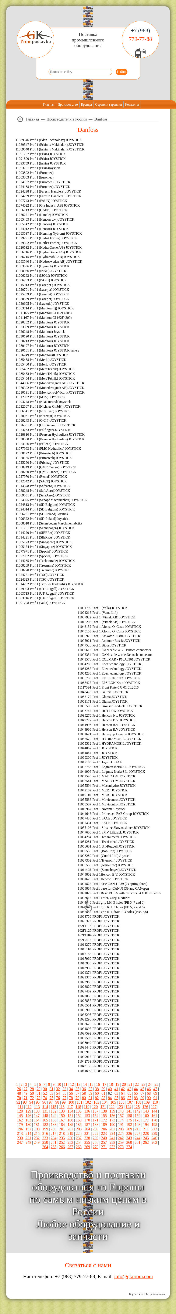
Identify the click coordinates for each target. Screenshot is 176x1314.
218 (62, 1133)
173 (112, 1120)
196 (20, 1129)
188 (95, 1125)
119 (86, 1107)
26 (19, 1089)
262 (146, 1142)
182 (45, 1125)
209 (129, 1129)
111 (20, 1107)
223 (104, 1133)
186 (79, 1125)
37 (90, 1089)
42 (123, 1089)
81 (90, 1098)
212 (154, 1129)
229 (154, 1133)
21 (130, 1084)
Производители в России (67, 119)
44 (136, 1089)
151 (70, 1116)
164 (37, 1120)
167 (62, 1120)
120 (95, 1107)
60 (97, 1093)
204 (87, 1129)
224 (112, 1133)
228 (146, 1133)
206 (104, 1129)
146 (28, 1116)
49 (25, 1093)
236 (70, 1138)
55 (64, 1093)
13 (78, 1084)
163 (28, 1120)
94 (31, 1102)
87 (129, 1098)
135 (79, 1111)
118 (78, 1107)
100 (71, 1102)
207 (112, 1129)
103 (96, 1102)
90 (149, 1098)
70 (19, 1098)
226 (129, 1133)
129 (28, 1111)
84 (110, 1098)
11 (65, 1084)
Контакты (132, 104)
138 (104, 1111)
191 (121, 1125)
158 (129, 1116)
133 (62, 1111)
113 (37, 1107)
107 (130, 1102)
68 (149, 1093)
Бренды (86, 104)
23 (143, 1084)
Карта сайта (136, 1294)
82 (97, 1098)
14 (85, 1084)
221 (87, 1133)
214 (28, 1133)
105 (113, 1102)
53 (51, 1093)
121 (103, 1107)
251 (53, 1142)
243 (129, 1138)
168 (70, 1120)
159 (137, 1116)
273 (121, 1147)
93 (25, 1102)
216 (45, 1133)
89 (142, 1098)
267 (70, 1147)
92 (18, 1102)
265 (53, 1147)
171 (95, 1120)
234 (53, 1138)
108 (138, 1102)
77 (64, 1098)
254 (79, 1142)
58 (84, 1093)
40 (110, 1089)
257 (104, 1142)
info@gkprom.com (133, 1276)
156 (112, 1116)
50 (32, 1093)
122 (112, 1107)
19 (117, 1084)
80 (84, 1098)
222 (95, 1133)
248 (28, 1142)
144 (154, 1111)
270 (95, 1147)
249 (37, 1142)
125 (137, 1107)
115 (53, 1107)
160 (146, 1116)
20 (124, 1084)
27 (25, 1089)
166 (53, 1120)
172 (104, 1120)
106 (121, 1102)
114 (45, 1107)
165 (45, 1120)
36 (84, 1089)
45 (142, 1089)
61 (103, 1093)
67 (142, 1093)
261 (137, 1142)
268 (79, 1147)
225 (121, 1133)
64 (123, 1093)
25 (156, 1084)
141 (129, 1111)
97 (51, 1102)
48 (19, 1093)
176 (137, 1120)
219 (70, 1133)
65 (129, 1093)
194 (146, 1125)
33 (64, 1089)
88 (136, 1098)
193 (137, 1125)
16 (98, 1084)
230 (20, 1138)
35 (77, 1089)
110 (155, 1102)
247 (20, 1142)
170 (87, 1120)
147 (37, 1116)
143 (146, 1111)
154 (95, 1116)
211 (146, 1129)
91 (155, 1098)
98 (57, 1102)
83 (103, 1098)
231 (28, 1138)
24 (150, 1084)
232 (37, 1138)
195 (154, 1125)
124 (128, 1107)
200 (53, 1129)
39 (103, 1089)
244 (137, 1138)
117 (70, 1107)
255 (87, 1142)
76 (58, 1098)
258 (112, 1142)
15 (91, 1084)
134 (70, 1111)
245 (146, 1138)
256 (95, 1142)
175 (129, 1120)
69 (155, 1093)
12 (72, 1084)
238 (87, 1138)
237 (79, 1138)
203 (79, 1129)
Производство (68, 104)
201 (62, 1129)
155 (104, 1116)
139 (112, 1111)
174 (121, 1120)
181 (37, 1125)
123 (120, 1107)
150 (62, 1116)
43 (129, 1089)
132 (53, 1111)
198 (37, 1129)
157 (121, 1116)
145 (20, 1116)
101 (79, 1102)
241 (112, 1138)
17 (104, 1084)
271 (104, 1147)
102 (88, 1102)
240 (104, 1138)
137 (95, 1111)
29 (38, 1089)
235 (62, 1138)
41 (116, 1089)
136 (87, 1111)
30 (45, 1089)
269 (87, 1147)
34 (71, 1089)
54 (58, 1093)
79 (77, 1098)
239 (95, 1138)
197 (28, 1129)
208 (121, 1129)
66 (136, 1093)
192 (129, 1125)
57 (77, 1093)
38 (97, 1089)
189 (104, 1125)
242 (121, 1138)
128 (20, 1111)
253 (70, 1142)
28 (32, 1089)
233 (45, 1138)
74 (45, 1098)
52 (45, 1093)
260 (129, 1142)
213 (20, 1133)
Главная (48, 104)
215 (37, 1133)
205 (95, 1129)
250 (45, 1142)
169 (79, 1120)
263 (154, 1142)
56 (71, 1093)
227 (137, 1133)
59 (90, 1093)
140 (121, 1111)
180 (28, 1125)
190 (112, 1125)
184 (62, 1125)
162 (20, 1120)
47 (155, 1089)
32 (58, 1089)
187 (87, 1125)
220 (79, 1133)
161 (154, 1116)
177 (146, 1120)
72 (32, 1098)
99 (64, 1102)
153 (87, 1116)
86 (123, 1098)
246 (154, 1138)
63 (116, 1093)
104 (105, 1102)
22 (137, 1084)
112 (28, 1107)
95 (38, 1102)
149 (53, 1116)
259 (121, 1142)
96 (44, 1102)
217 (53, 1133)
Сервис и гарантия (108, 104)
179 (20, 1125)
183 (53, 1125)
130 (37, 1111)
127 (153, 1107)
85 (116, 1098)
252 (62, 1142)
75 (51, 1098)
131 (45, 1111)
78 (71, 1098)
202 (70, 1129)
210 (137, 1129)
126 (145, 1107)
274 (129, 1147)
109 (147, 1102)
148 (45, 1116)
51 (38, 1093)
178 (154, 1120)
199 (45, 1129)
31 (51, 1089)
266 (62, 1147)
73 (38, 1098)
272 (112, 1147)
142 (137, 1111)
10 (59, 1084)
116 (61, 1107)
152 (79, 1116)
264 (45, 1147)
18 (111, 1084)
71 (25, 1098)
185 (70, 1125)
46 (149, 1089)
